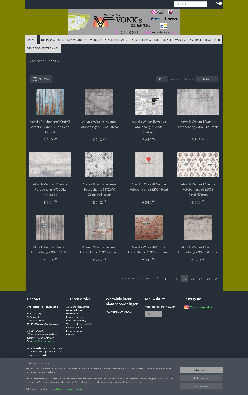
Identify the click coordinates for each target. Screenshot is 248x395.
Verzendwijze (73, 313)
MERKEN (96, 39)
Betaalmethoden (74, 310)
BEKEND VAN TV (174, 39)
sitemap (145, 388)
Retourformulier (74, 331)
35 (184, 278)
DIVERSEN (195, 39)
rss (151, 388)
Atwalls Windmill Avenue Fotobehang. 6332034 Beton (198, 249)
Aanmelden (153, 314)
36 (192, 278)
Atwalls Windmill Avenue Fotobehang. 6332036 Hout (99, 249)
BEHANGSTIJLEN (52, 39)
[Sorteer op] (206, 79)
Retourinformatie (74, 327)
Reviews (70, 334)
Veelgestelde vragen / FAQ (79, 324)
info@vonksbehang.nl (43, 341)
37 (200, 278)
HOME (31, 39)
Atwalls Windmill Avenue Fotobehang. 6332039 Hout (148, 186)
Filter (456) (41, 79)
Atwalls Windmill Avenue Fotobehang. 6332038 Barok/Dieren (198, 189)
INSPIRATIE (213, 39)
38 (208, 278)
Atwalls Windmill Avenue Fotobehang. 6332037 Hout (50, 249)
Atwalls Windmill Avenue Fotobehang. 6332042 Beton (198, 124)
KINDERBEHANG (116, 39)
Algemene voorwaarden (78, 306)
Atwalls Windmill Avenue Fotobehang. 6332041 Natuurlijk (50, 189)
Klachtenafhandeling (76, 320)
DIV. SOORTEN (77, 39)
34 (176, 278)
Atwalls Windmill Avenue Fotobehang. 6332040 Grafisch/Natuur (99, 189)
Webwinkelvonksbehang (201, 307)
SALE (157, 39)
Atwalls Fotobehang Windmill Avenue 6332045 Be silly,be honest (50, 127)
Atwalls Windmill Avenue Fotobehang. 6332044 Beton (99, 124)
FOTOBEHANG (141, 39)
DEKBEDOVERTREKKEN (43, 48)
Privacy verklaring (74, 317)
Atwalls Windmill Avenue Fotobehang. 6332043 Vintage (148, 127)
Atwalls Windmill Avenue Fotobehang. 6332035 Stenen (148, 249)
